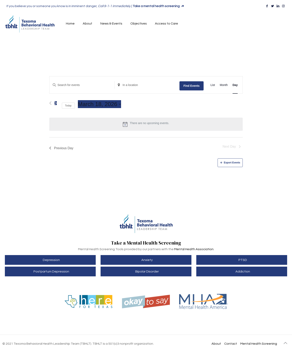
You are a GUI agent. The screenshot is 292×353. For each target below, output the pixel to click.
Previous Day (61, 148)
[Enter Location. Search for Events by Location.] (147, 85)
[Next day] (56, 103)
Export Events (230, 162)
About (216, 343)
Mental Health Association (194, 249)
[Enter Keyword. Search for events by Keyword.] (81, 85)
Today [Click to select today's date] (68, 105)
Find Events (192, 85)
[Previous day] (50, 103)
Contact (230, 343)
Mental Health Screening (258, 343)
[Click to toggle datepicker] (99, 104)
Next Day (232, 146)
